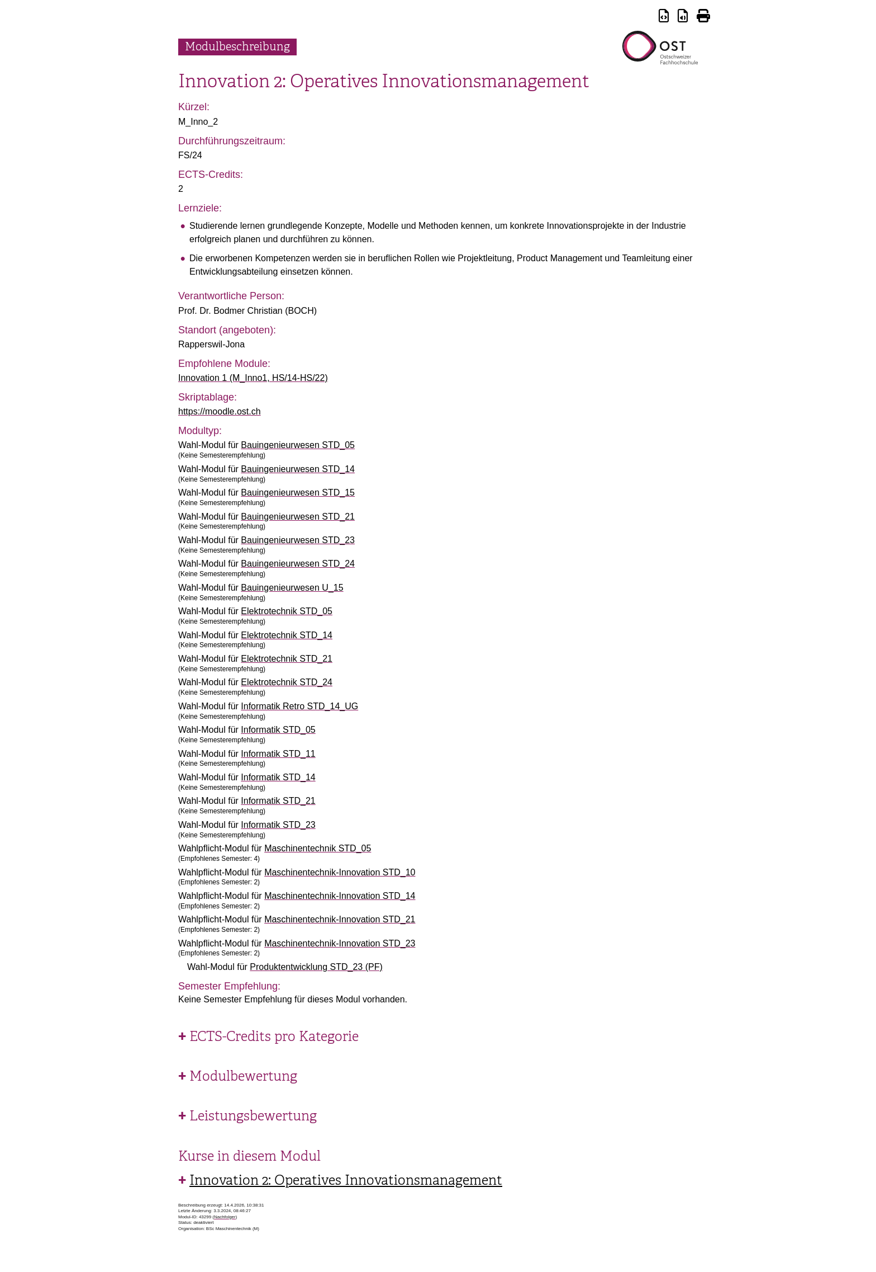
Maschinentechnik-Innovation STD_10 (339, 872)
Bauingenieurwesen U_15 (292, 587)
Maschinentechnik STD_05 (317, 848)
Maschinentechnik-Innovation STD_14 (339, 896)
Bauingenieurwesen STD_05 (298, 445)
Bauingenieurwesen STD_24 (298, 563)
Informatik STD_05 (278, 729)
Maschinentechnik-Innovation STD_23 (339, 943)
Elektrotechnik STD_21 (286, 658)
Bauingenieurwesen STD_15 (298, 492)
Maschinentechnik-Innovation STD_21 (339, 919)
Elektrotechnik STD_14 (286, 635)
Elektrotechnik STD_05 (286, 611)
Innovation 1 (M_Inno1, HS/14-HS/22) (253, 378)
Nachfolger (225, 1216)
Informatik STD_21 (278, 800)
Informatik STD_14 (278, 777)
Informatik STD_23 (278, 825)
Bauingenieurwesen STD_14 (298, 469)
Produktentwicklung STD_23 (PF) (316, 967)
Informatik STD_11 (278, 754)
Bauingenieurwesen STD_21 (298, 516)
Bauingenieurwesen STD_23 (298, 540)
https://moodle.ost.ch (219, 411)
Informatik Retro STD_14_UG (299, 706)
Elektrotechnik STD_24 (286, 682)
